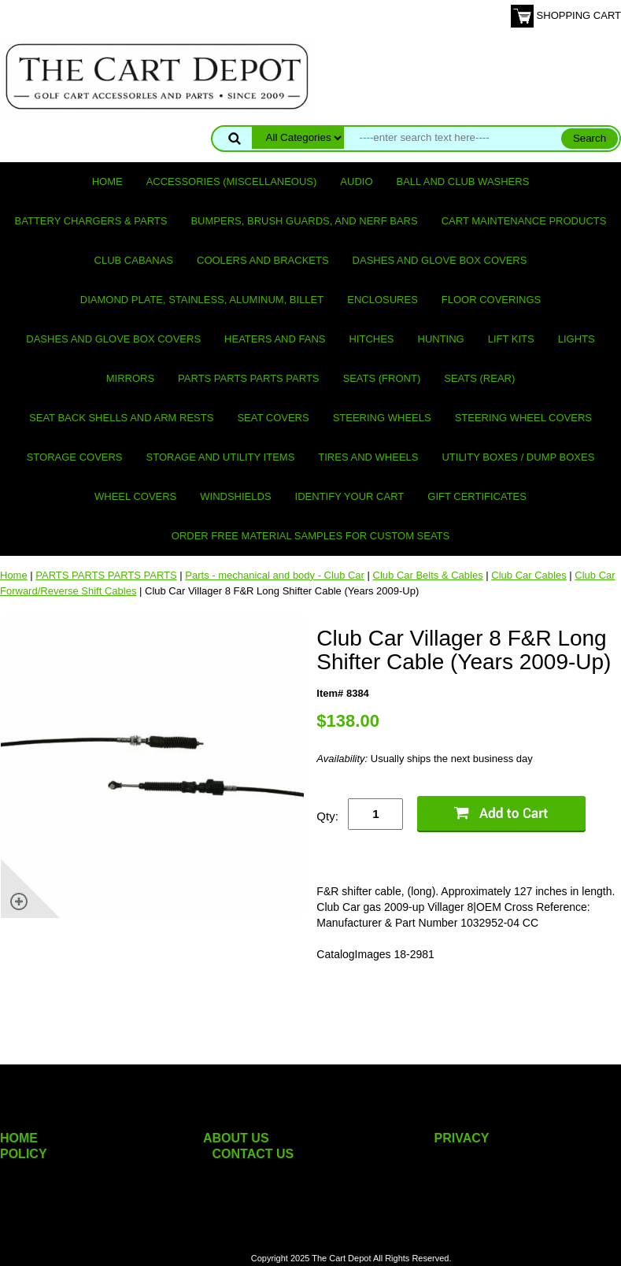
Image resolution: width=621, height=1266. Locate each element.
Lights (576, 339)
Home (107, 181)
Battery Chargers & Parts (91, 221)
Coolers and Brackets (263, 260)
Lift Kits (511, 339)
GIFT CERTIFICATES (477, 496)
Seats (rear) (479, 378)
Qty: (327, 816)
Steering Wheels (382, 418)
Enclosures (382, 299)
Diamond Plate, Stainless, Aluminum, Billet (201, 299)
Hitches (371, 339)
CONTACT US (253, 1153)
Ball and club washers (463, 181)
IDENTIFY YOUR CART (350, 496)
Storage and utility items (220, 457)
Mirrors (130, 378)
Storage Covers (75, 457)
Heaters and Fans (274, 339)
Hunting (441, 339)
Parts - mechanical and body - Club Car (274, 575)
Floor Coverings (491, 299)
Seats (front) (382, 378)
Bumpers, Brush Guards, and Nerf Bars (303, 221)
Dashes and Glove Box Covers (440, 260)
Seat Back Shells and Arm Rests (121, 418)
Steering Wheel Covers (523, 418)
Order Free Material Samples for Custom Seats (310, 536)
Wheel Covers (135, 496)
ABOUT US (236, 1138)
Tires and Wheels (368, 457)
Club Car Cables (528, 575)
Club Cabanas (133, 260)
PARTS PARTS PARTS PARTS (248, 378)
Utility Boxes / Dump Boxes (518, 457)
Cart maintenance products (524, 221)
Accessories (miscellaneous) (231, 181)
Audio (356, 181)
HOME (19, 1138)
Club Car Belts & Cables (428, 575)
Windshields (235, 496)
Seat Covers (273, 418)
